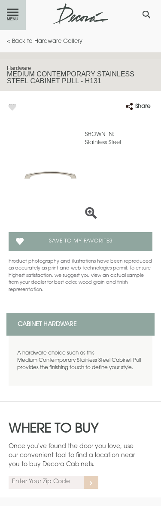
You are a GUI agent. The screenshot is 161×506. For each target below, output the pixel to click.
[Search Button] (146, 14)
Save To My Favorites (80, 241)
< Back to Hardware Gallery (44, 41)
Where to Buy (53, 429)
